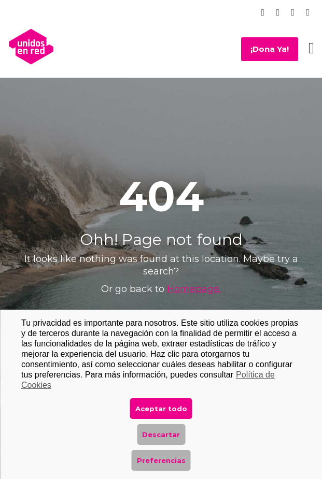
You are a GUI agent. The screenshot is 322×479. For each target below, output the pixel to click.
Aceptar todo (161, 408)
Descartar (161, 434)
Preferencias (161, 460)
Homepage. (194, 289)
